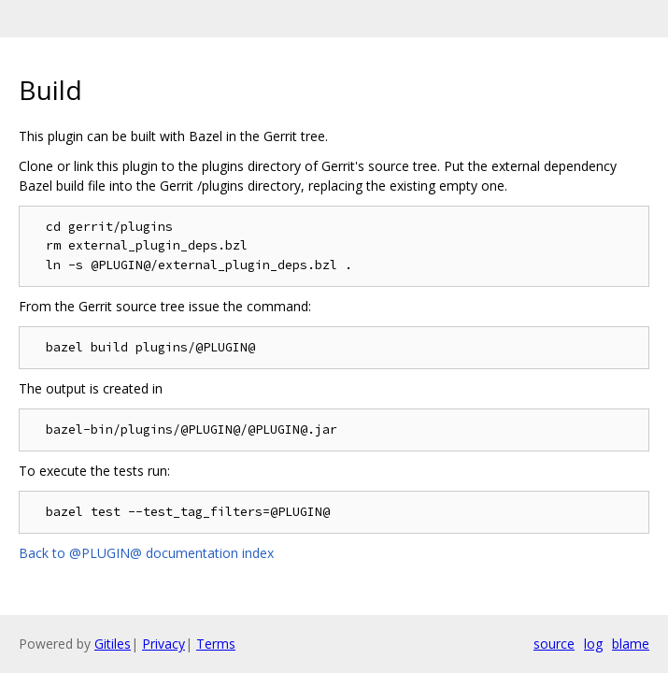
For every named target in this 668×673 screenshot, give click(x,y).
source (554, 643)
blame (630, 643)
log (593, 643)
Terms (215, 643)
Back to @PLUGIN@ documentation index (146, 553)
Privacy (163, 643)
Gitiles (112, 643)
